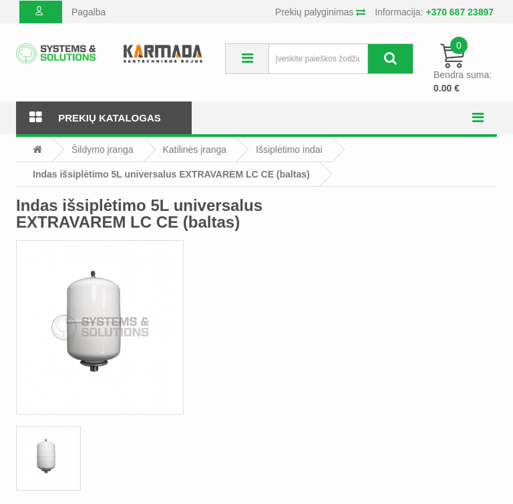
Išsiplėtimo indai (289, 149)
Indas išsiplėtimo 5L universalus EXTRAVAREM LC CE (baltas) (171, 174)
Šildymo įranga (102, 149)
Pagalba (88, 12)
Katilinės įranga (194, 149)
